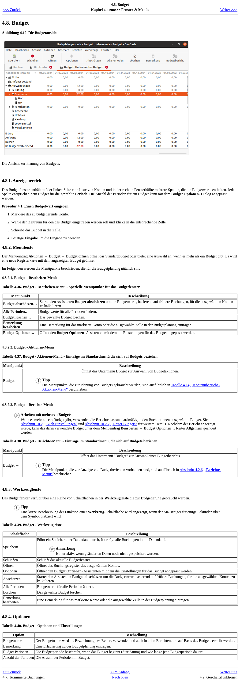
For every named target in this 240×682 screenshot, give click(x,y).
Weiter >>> (228, 10)
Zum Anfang (119, 672)
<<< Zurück (12, 10)
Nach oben (120, 677)
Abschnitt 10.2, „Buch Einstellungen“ (49, 424)
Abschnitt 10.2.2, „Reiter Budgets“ (111, 424)
